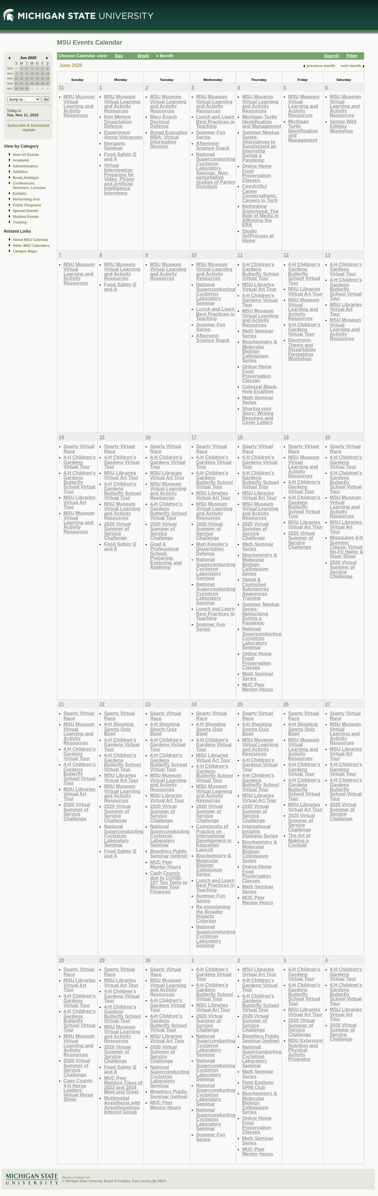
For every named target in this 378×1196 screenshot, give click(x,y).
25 (37, 83)
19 (42, 78)
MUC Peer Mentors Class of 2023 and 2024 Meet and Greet (123, 1085)
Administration (25, 166)
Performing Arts (26, 199)
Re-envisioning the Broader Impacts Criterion (213, 913)
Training (20, 222)
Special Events (25, 211)
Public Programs (27, 205)
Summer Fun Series (210, 135)
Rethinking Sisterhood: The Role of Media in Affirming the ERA (260, 215)
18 (37, 78)
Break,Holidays (26, 178)
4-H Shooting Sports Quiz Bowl (119, 728)
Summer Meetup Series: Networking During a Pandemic (260, 613)
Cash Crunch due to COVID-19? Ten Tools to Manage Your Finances (168, 882)
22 (21, 83)
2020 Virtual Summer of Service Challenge (117, 531)
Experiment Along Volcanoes (123, 135)
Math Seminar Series (257, 333)
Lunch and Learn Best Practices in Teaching (215, 121)
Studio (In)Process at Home (258, 235)
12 (42, 73)
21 (16, 83)
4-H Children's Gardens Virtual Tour (260, 300)
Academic (21, 160)
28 (16, 88)
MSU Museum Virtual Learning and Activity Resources (79, 106)
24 (32, 83)
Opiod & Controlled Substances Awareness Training (255, 589)
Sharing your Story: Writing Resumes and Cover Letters (258, 415)
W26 (10, 83)
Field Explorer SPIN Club (258, 1085)
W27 (10, 88)
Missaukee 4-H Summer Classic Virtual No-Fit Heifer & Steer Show (346, 547)
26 (42, 83)
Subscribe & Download (28, 125)
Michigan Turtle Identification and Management (261, 121)
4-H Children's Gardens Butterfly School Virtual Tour (260, 271)
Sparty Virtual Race (78, 449)
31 (16, 68)
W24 (10, 73)
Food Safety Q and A (120, 156)
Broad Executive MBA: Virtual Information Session (169, 139)
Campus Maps (25, 251)
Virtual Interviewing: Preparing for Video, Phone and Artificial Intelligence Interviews (119, 178)
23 (26, 83)
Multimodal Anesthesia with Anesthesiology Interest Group (122, 1105)
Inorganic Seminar (115, 146)
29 (21, 88)
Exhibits (20, 194)
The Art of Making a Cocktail (299, 840)
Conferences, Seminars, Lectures (29, 185)
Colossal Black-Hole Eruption (260, 389)
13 (47, 73)
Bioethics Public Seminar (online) (169, 853)
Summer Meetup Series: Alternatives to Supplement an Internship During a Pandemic (260, 146)
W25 (10, 78)
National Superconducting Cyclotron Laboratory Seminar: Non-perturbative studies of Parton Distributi (215, 170)
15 (21, 78)
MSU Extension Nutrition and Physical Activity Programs (305, 1050)
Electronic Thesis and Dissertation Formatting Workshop (302, 349)
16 (26, 78)
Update (28, 130)
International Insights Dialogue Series (260, 831)
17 (32, 78)
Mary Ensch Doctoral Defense (163, 121)
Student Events (26, 217)
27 (47, 83)
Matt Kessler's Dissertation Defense (212, 548)
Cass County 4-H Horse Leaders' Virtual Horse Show (78, 1090)
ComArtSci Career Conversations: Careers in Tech (260, 193)
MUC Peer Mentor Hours (257, 687)
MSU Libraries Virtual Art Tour (259, 287)
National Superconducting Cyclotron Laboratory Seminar (215, 294)
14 (16, 78)
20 (47, 78)
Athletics (20, 172)
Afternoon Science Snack (212, 146)
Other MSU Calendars (31, 246)
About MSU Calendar (30, 240)
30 (26, 88)
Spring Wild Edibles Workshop (343, 126)
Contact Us (82, 1177)
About (66, 1177)
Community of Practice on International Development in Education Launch (214, 838)
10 (32, 73)
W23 (10, 68)
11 (37, 73)
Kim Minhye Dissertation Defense (117, 121)
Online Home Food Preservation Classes (257, 173)
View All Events (26, 155)
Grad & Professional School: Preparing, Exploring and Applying (166, 555)
